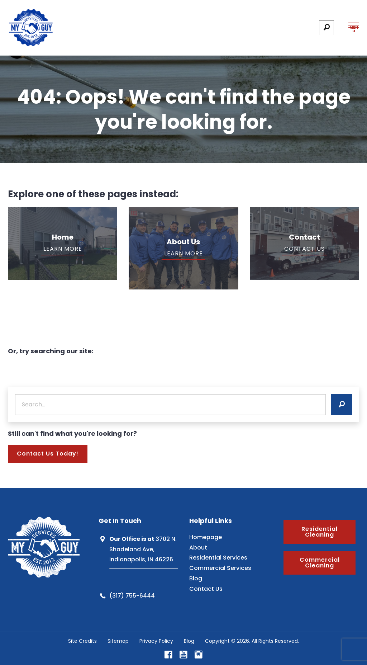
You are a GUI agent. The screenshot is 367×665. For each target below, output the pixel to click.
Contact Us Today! (47, 453)
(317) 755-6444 (132, 595)
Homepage (205, 537)
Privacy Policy (156, 641)
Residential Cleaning (319, 532)
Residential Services (218, 557)
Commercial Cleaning (320, 563)
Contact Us (304, 249)
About (198, 547)
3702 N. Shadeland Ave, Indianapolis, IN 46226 (143, 549)
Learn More (62, 249)
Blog (195, 578)
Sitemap (118, 641)
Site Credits (82, 641)
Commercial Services (220, 568)
